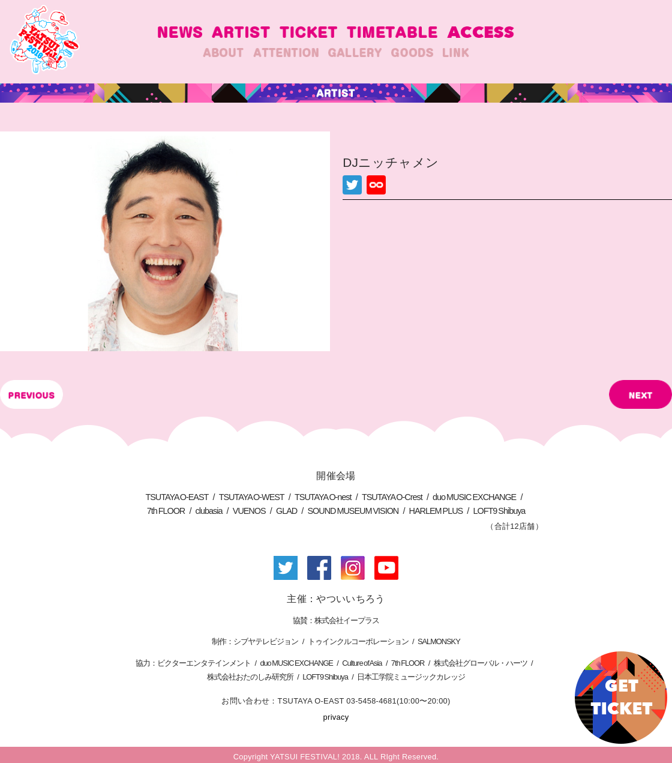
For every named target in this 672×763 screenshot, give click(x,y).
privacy (336, 717)
